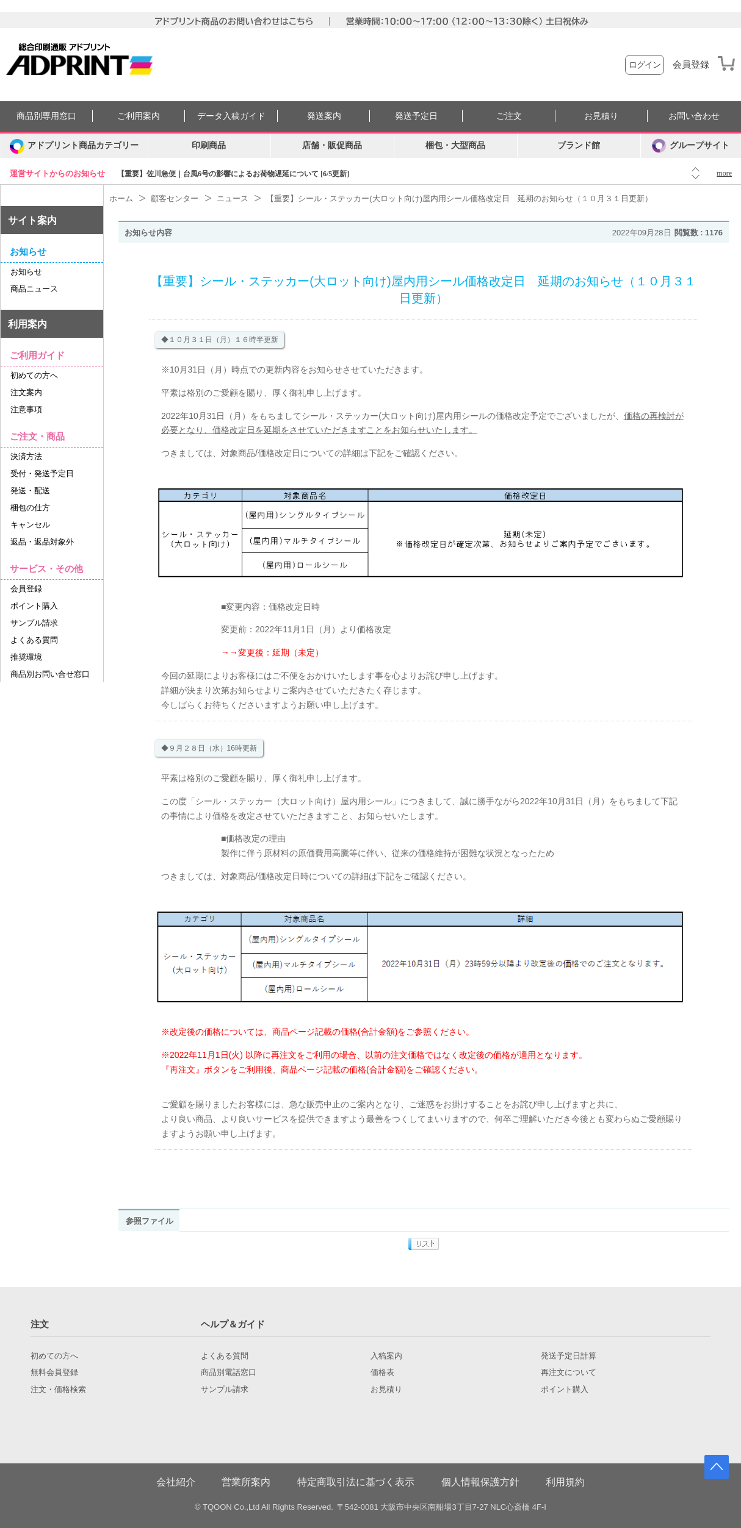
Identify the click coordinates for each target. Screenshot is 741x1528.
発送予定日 (416, 116)
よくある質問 (34, 639)
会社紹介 (175, 1482)
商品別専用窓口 (46, 116)
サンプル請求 (34, 622)
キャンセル (30, 524)
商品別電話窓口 (228, 1372)
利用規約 (565, 1482)
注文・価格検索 (58, 1389)
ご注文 (509, 116)
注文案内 (26, 392)
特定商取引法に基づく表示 (355, 1482)
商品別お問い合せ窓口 (50, 674)
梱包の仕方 (30, 507)
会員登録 (691, 65)
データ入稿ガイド (231, 116)
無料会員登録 (54, 1372)
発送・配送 (30, 490)
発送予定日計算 (568, 1356)
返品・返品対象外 (42, 541)
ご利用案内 (138, 116)
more (724, 173)
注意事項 (26, 409)
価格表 (382, 1372)
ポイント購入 (34, 605)
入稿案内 (386, 1356)
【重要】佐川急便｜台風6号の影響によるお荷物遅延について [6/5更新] (233, 174)
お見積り (601, 116)
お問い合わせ (694, 116)
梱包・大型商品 (455, 145)
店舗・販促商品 (332, 145)
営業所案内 (246, 1482)
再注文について (568, 1372)
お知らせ (26, 271)
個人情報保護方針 (480, 1482)
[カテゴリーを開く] (74, 146)
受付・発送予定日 (42, 473)
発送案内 (324, 116)
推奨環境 (26, 657)
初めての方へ (34, 375)
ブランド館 (578, 145)
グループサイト (690, 145)
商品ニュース (34, 288)
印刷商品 (209, 145)
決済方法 (26, 456)
